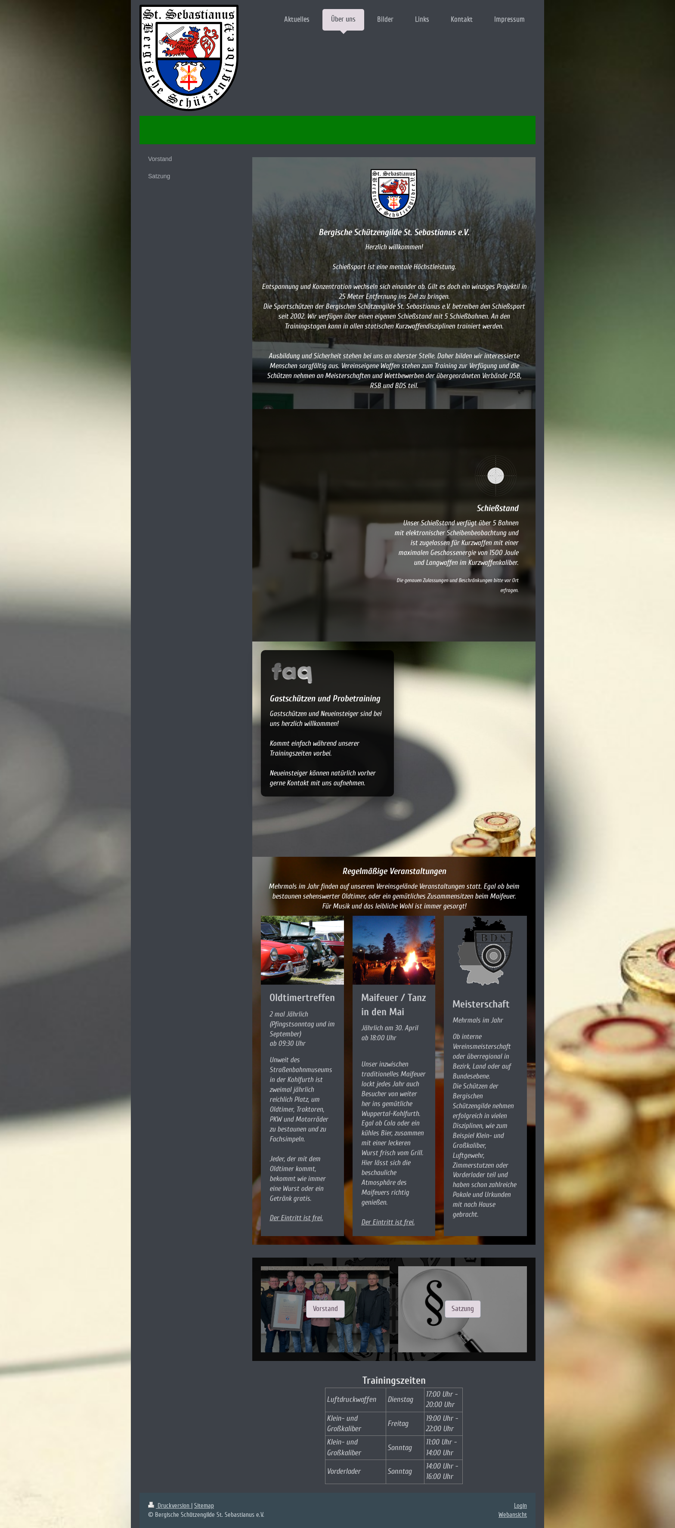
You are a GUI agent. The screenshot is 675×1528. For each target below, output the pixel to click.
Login (520, 1505)
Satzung (463, 1308)
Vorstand (325, 1308)
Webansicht (513, 1515)
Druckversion (169, 1505)
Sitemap (204, 1505)
